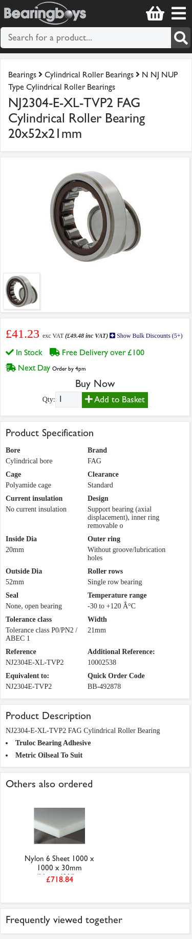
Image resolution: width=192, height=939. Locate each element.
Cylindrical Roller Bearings (89, 74)
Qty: (48, 399)
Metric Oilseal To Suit (48, 755)
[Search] (180, 37)
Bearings (22, 74)
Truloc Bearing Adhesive (53, 743)
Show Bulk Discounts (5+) (146, 335)
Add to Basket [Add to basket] (115, 399)
